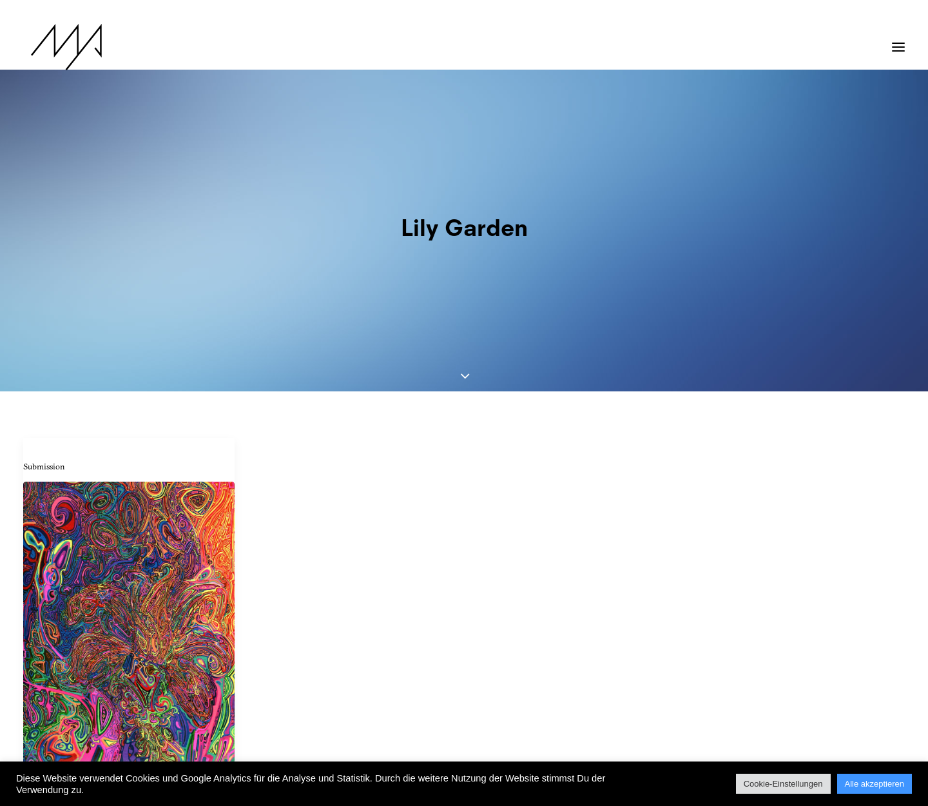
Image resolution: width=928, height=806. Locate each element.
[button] (898, 40)
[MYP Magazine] (58, 47)
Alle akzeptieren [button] (875, 784)
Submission (44, 295)
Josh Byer (49, 635)
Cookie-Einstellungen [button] (783, 784)
